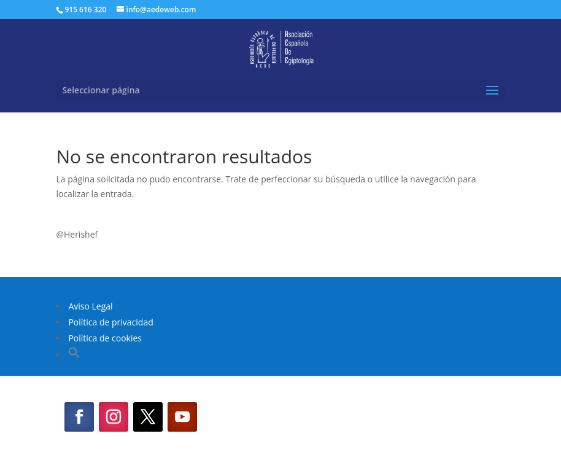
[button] (74, 355)
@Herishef (77, 234)
